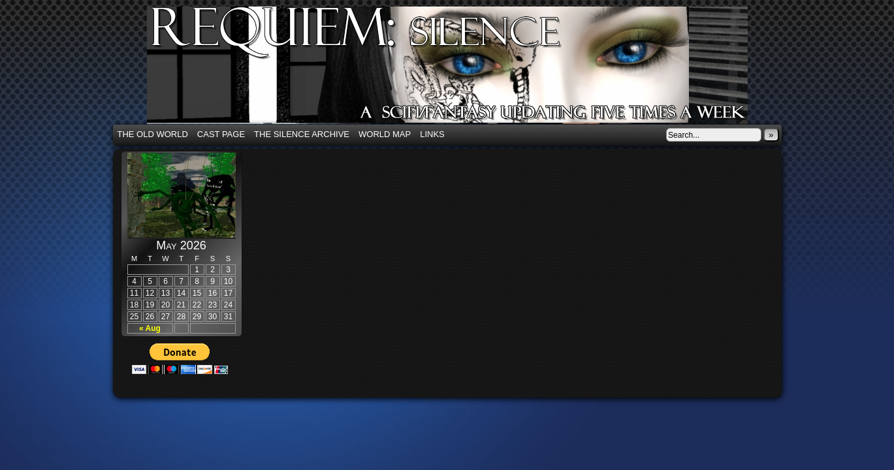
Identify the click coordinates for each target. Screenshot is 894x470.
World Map (385, 134)
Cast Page (221, 134)
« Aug (150, 328)
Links (432, 134)
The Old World (153, 134)
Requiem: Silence (467, 69)
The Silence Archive (301, 134)
